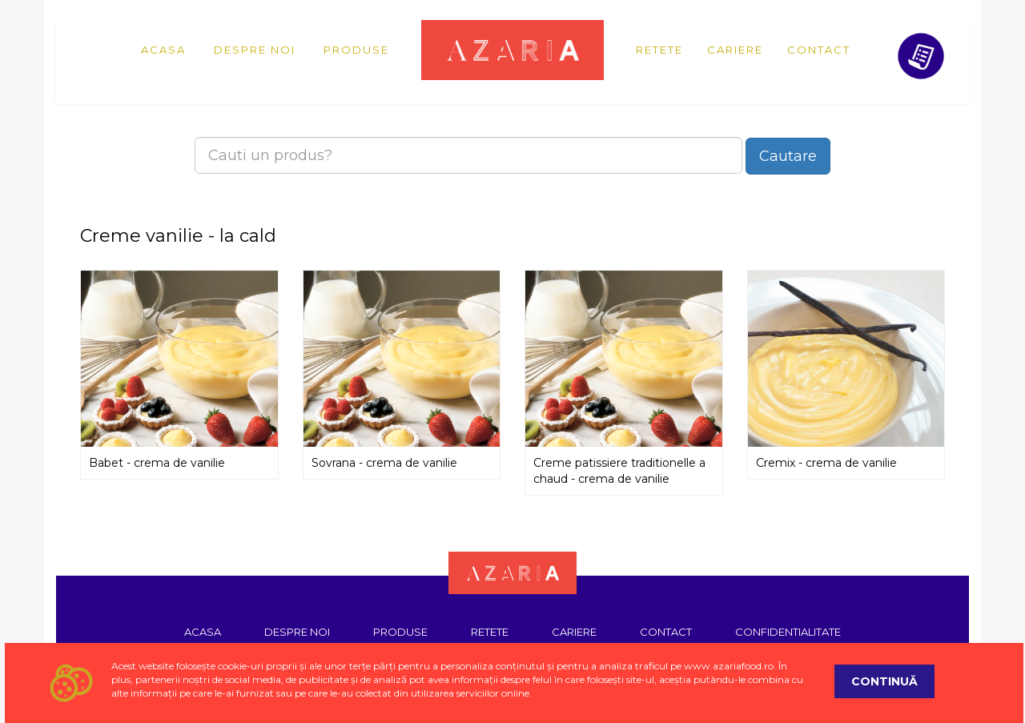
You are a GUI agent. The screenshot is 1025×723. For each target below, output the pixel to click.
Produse (356, 49)
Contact (818, 49)
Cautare (788, 156)
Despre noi (254, 49)
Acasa (163, 49)
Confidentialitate (788, 631)
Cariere (735, 49)
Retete (659, 49)
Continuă (884, 681)
